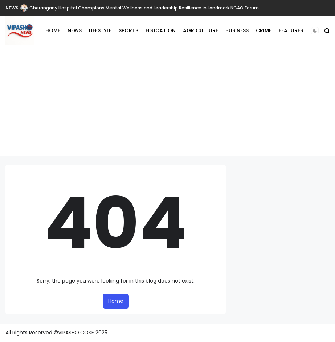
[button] (315, 30)
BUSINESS (237, 30)
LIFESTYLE (100, 30)
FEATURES (291, 30)
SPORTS (128, 30)
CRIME (263, 30)
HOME (52, 30)
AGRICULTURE (200, 30)
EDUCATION (161, 30)
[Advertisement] (167, 105)
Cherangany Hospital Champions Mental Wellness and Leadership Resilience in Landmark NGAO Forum (144, 8)
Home (115, 301)
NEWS (12, 8)
